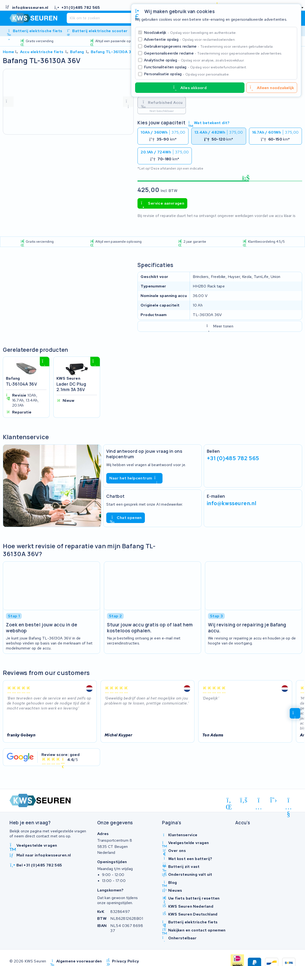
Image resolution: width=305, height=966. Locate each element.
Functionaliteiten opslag (195, 67)
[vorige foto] (8, 101)
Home (8, 51)
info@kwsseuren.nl (231, 503)
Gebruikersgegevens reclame (209, 46)
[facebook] (244, 800)
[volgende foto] (128, 101)
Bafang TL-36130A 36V (113, 51)
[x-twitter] (274, 800)
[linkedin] (229, 801)
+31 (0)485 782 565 (233, 458)
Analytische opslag (194, 60)
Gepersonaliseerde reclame (213, 53)
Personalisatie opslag (187, 73)
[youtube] (288, 801)
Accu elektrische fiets (42, 51)
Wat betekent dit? (209, 122)
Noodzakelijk (190, 32)
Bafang (77, 51)
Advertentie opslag (189, 39)
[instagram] (259, 801)
